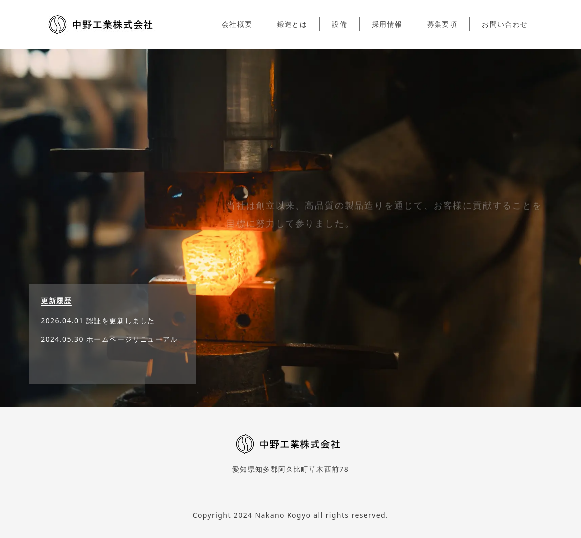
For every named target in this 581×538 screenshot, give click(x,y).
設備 (339, 24)
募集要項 (442, 24)
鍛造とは (292, 24)
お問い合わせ (505, 24)
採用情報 (387, 24)
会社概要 (237, 24)
